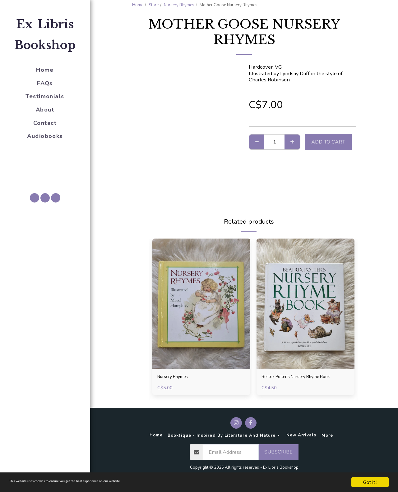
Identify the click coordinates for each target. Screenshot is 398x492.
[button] (45, 168)
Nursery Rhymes (179, 5)
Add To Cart (328, 141)
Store (154, 5)
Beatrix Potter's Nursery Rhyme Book (304, 377)
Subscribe (278, 454)
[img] (201, 304)
